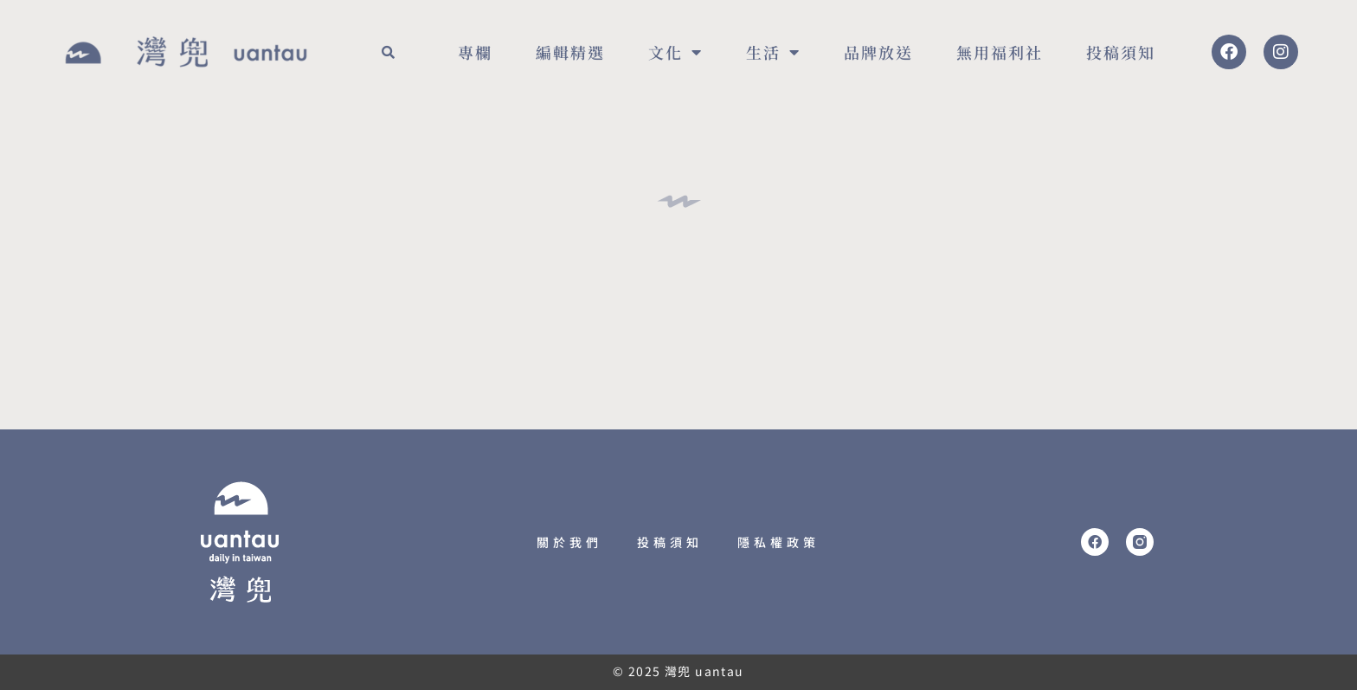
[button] (388, 52)
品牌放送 (878, 52)
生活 (773, 52)
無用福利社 (999, 52)
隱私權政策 (778, 542)
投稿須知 (1120, 52)
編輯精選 (570, 52)
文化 (675, 52)
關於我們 (569, 542)
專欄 (475, 52)
